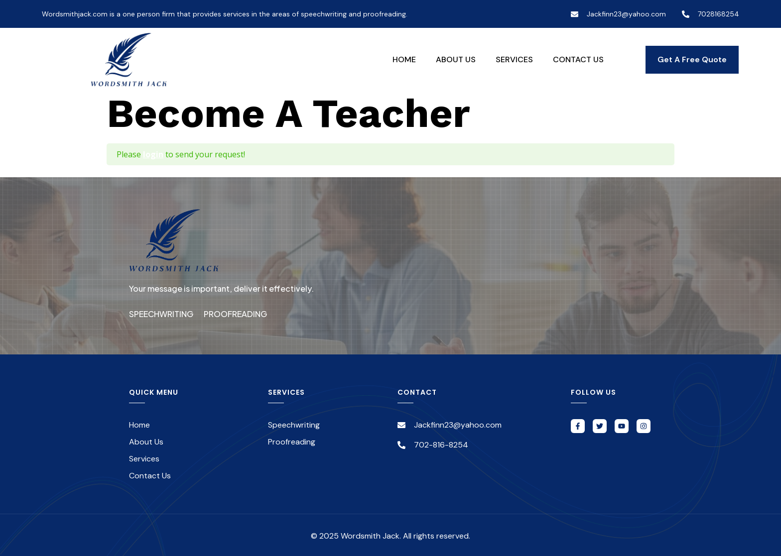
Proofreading (240, 313)
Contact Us (578, 59)
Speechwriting (161, 313)
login (153, 154)
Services (514, 59)
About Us (456, 59)
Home (404, 59)
